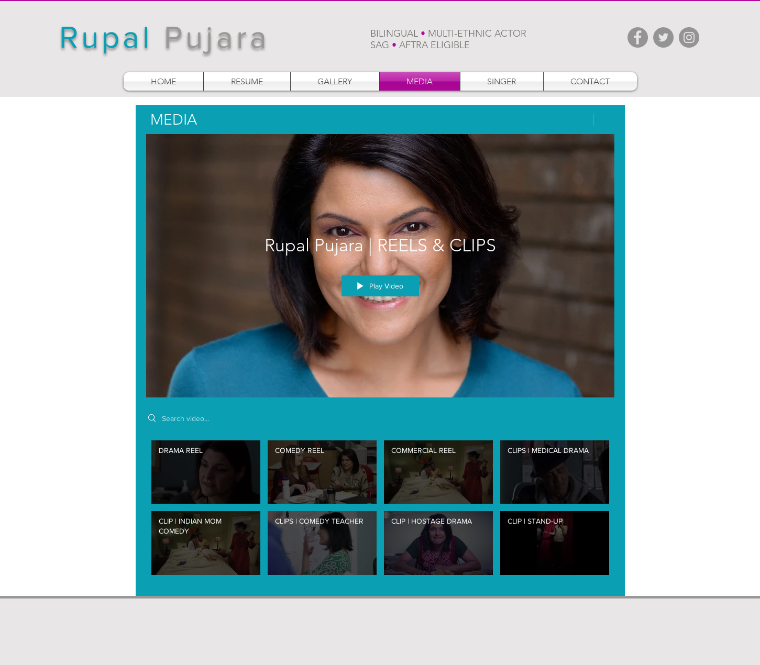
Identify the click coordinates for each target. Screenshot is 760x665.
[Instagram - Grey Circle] (689, 37)
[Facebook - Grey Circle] (637, 37)
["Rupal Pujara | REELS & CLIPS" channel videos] (380, 510)
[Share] (579, 120)
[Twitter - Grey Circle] (663, 37)
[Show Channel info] (604, 120)
